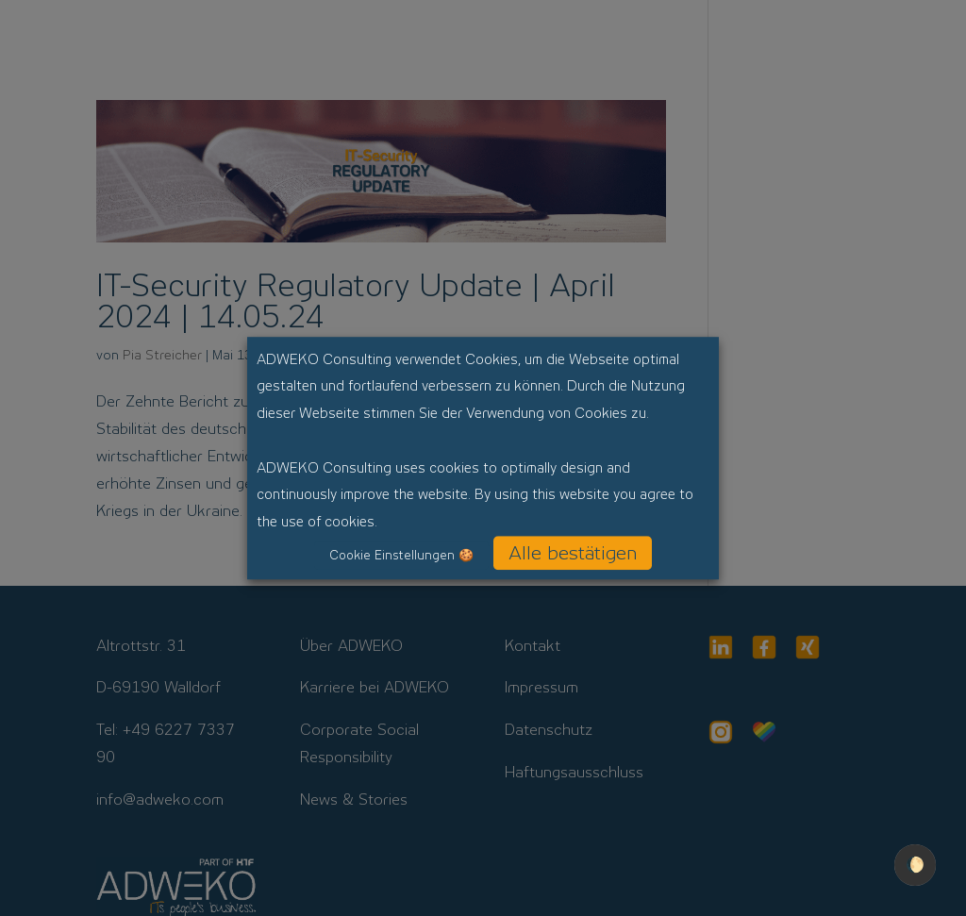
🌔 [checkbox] (915, 865)
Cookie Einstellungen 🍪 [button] (401, 555)
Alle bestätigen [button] (572, 552)
